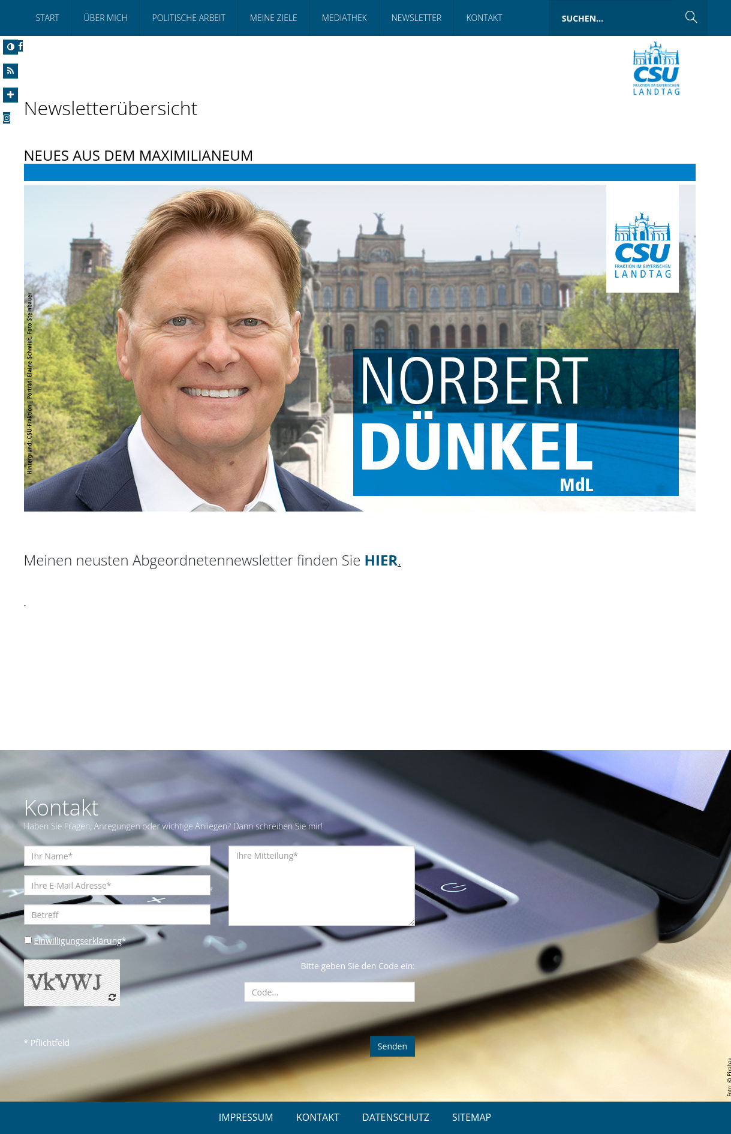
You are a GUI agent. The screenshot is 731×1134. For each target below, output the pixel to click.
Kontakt (484, 17)
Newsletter (417, 17)
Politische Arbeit (188, 17)
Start (47, 17)
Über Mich (106, 17)
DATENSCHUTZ (395, 1117)
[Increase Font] (10, 95)
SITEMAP (471, 1117)
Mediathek (344, 17)
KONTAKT (317, 1117)
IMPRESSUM (246, 1117)
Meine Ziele (273, 17)
